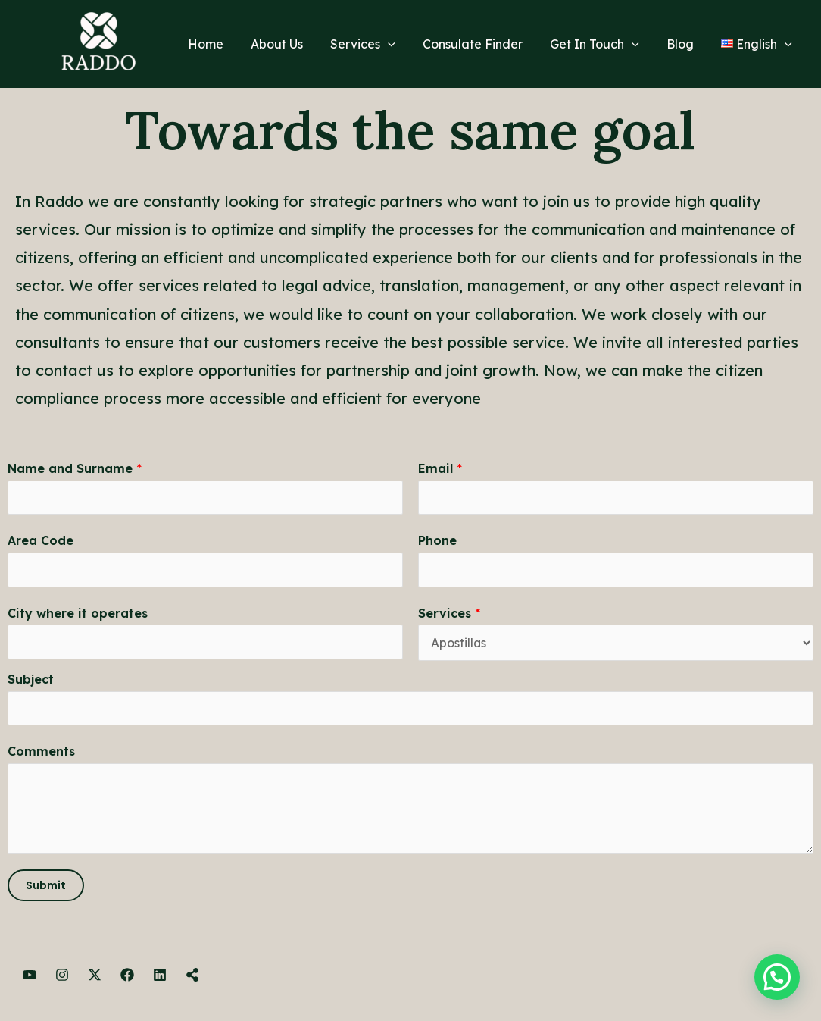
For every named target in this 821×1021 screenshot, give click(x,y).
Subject (31, 679)
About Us (293, 44)
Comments (41, 752)
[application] (401, 44)
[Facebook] (127, 976)
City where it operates (78, 614)
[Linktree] (192, 976)
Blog (684, 44)
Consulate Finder (483, 44)
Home (225, 44)
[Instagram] (62, 976)
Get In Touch (602, 44)
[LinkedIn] (160, 976)
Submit (46, 886)
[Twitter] (94, 976)
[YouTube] (29, 976)
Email (440, 468)
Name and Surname (75, 468)
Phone (437, 541)
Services (376, 44)
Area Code (40, 541)
